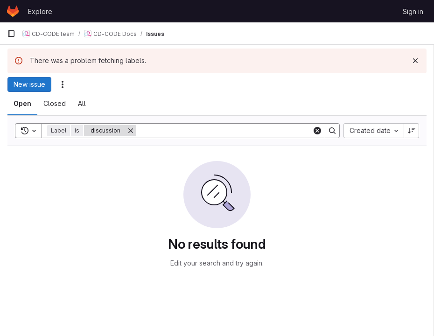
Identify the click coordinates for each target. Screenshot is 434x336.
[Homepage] (13, 11)
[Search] (224, 130)
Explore (40, 11)
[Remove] (130, 130)
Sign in (413, 11)
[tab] (22, 103)
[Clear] (317, 130)
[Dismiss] (415, 60)
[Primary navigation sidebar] (11, 33)
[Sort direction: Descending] (411, 130)
